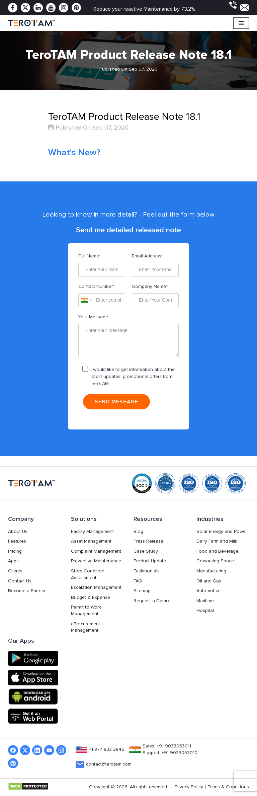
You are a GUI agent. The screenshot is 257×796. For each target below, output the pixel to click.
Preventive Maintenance (96, 561)
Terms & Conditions (228, 787)
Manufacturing (211, 571)
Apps (13, 561)
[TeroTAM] (31, 23)
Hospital (205, 610)
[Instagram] (63, 7)
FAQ (138, 581)
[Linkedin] (38, 7)
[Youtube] (51, 7)
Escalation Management (96, 587)
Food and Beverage (217, 551)
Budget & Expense (90, 597)
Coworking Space (215, 561)
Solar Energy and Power (221, 531)
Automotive (208, 590)
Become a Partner (27, 590)
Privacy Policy (189, 787)
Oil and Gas (208, 581)
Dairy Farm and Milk (216, 541)
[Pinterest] (76, 7)
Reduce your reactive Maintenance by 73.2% (144, 9)
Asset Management (91, 541)
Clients (15, 571)
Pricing (15, 551)
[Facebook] (12, 7)
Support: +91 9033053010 (170, 752)
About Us (17, 531)
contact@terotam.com (109, 764)
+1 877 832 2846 (106, 749)
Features (17, 541)
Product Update (150, 561)
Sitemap (142, 590)
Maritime (205, 601)
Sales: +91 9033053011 (167, 746)
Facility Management (92, 531)
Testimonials (147, 571)
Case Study (146, 551)
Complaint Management (96, 551)
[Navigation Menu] (241, 23)
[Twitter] (25, 7)
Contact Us (19, 581)
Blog (138, 531)
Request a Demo (151, 601)
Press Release (148, 541)
